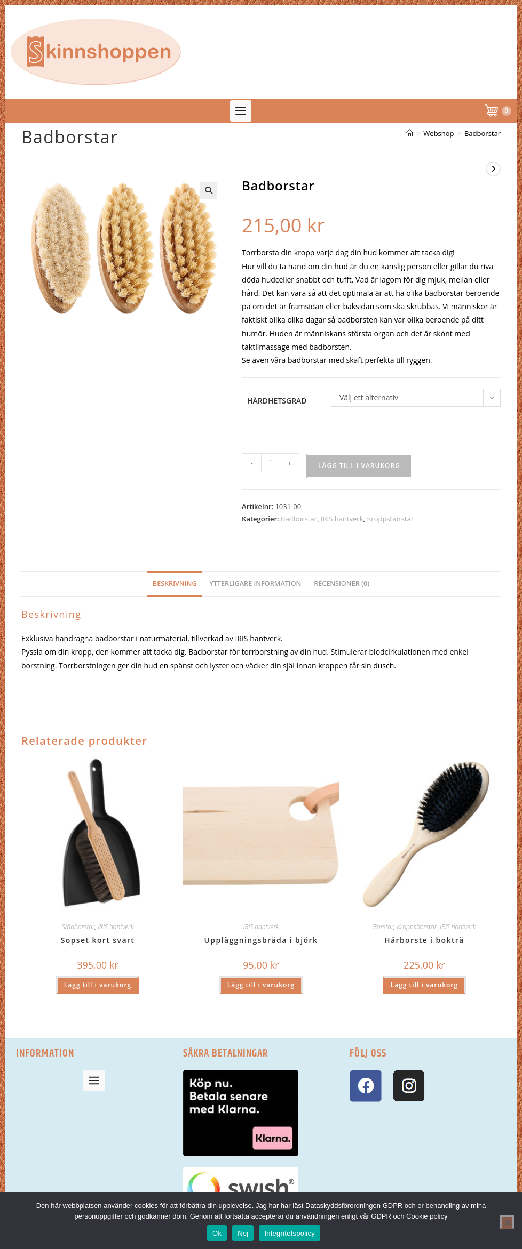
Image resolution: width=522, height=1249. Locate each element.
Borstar (383, 926)
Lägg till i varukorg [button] (97, 984)
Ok (217, 1233)
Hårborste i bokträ (424, 940)
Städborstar (78, 926)
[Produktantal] (270, 462)
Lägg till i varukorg (359, 465)
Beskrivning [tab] (175, 583)
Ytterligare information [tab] (255, 583)
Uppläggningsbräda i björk (261, 940)
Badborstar (482, 133)
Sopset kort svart (98, 940)
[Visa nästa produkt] (493, 169)
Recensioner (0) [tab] (341, 583)
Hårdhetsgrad (277, 401)
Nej (243, 1233)
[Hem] (409, 133)
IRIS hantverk (342, 518)
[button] (240, 111)
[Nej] (507, 1222)
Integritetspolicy (289, 1233)
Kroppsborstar (390, 518)
